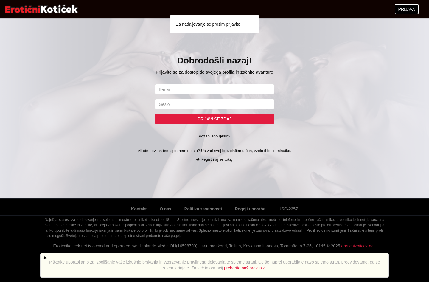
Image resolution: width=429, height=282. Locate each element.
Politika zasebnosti (203, 209)
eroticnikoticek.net (358, 246)
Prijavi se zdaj (214, 119)
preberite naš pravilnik (244, 268)
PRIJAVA (406, 9)
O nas (165, 209)
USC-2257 (288, 209)
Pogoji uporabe (250, 209)
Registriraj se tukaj (214, 159)
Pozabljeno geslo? (214, 136)
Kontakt (139, 209)
